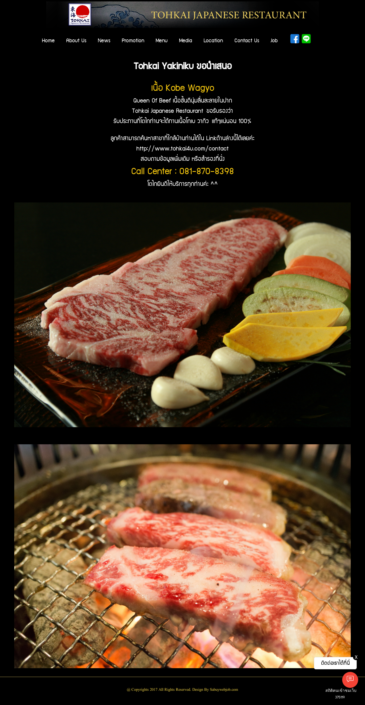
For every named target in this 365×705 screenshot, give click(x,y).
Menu (162, 40)
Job (274, 40)
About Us (76, 40)
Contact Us (246, 40)
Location (213, 40)
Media (185, 40)
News (104, 40)
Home (48, 40)
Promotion (133, 40)
